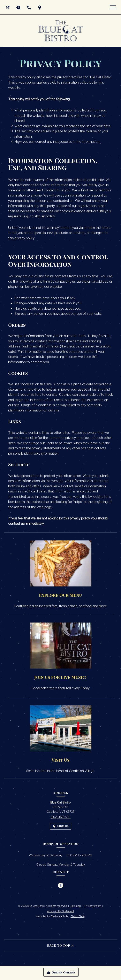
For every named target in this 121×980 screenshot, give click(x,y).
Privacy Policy (93, 905)
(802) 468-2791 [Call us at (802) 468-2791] (61, 817)
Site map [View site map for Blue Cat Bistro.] (75, 905)
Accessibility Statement (60, 911)
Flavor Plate (77, 916)
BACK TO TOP (60, 945)
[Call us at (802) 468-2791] (29, 7)
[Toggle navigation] (113, 7)
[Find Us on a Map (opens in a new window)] (40, 7)
